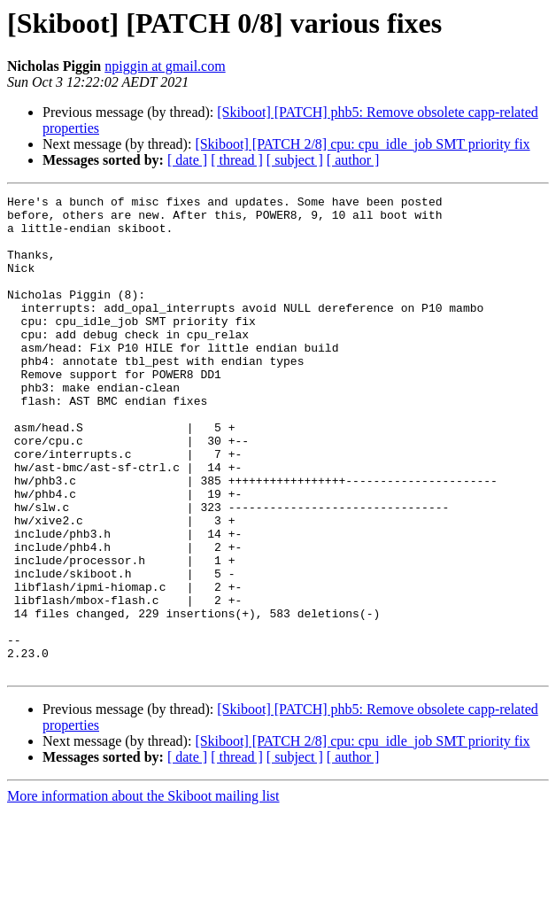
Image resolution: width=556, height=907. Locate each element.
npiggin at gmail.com (164, 66)
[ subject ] (294, 159)
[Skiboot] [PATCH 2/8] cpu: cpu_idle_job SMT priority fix (362, 143)
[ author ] (353, 159)
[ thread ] (237, 159)
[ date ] (187, 159)
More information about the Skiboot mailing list (143, 891)
